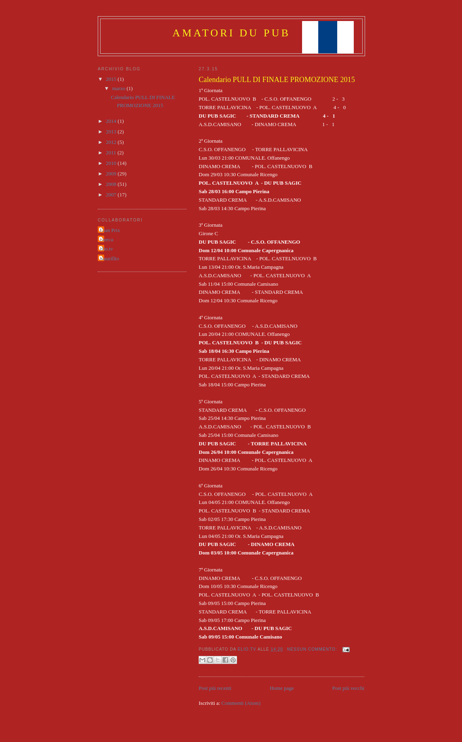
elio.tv (106, 249)
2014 (112, 121)
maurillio (109, 258)
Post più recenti (215, 688)
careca (106, 239)
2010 (112, 163)
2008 (112, 184)
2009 (112, 174)
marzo (119, 88)
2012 (112, 142)
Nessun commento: (313, 649)
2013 (112, 132)
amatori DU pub (231, 33)
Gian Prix (110, 230)
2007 (112, 195)
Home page (282, 688)
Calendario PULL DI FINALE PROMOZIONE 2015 (277, 80)
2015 (112, 79)
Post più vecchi (348, 688)
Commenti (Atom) (240, 703)
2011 (112, 153)
